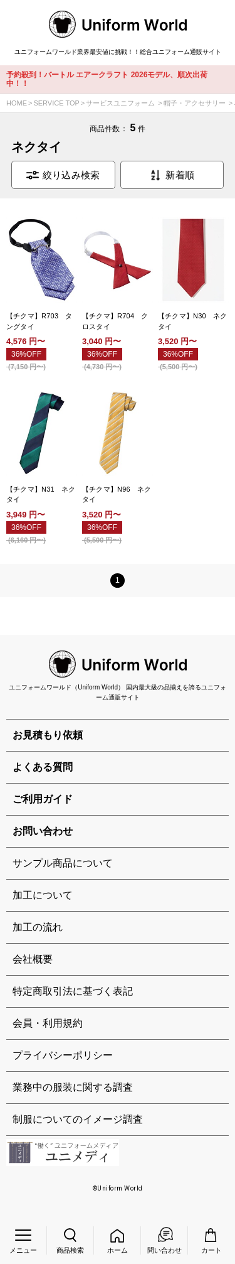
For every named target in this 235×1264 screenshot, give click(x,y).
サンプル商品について (63, 863)
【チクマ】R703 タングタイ (39, 321)
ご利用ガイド (43, 799)
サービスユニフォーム (120, 103)
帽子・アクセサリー (195, 103)
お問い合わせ (43, 831)
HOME (16, 103)
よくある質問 (43, 767)
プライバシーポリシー (63, 1055)
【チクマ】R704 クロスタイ (115, 321)
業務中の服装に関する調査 (73, 1087)
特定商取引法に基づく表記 (73, 991)
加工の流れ (38, 927)
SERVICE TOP (56, 103)
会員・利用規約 (48, 1023)
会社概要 (33, 959)
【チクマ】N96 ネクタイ (117, 494)
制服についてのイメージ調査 (78, 1119)
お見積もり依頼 (48, 735)
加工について (43, 895)
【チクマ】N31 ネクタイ (41, 494)
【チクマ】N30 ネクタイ (192, 321)
